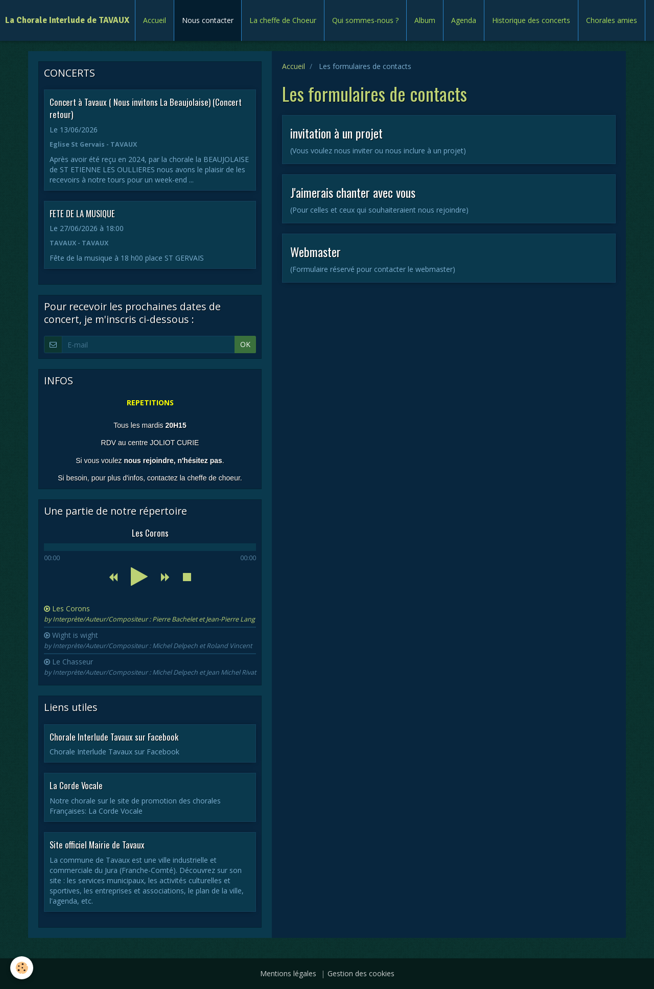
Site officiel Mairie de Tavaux (97, 844)
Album (424, 20)
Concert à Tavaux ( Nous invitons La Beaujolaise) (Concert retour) (146, 108)
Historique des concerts (531, 20)
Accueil (154, 20)
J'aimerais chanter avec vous (352, 192)
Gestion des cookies (361, 973)
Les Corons (149, 614)
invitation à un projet (336, 133)
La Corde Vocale (76, 785)
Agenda (463, 20)
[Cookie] (21, 967)
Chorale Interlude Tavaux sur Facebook (114, 736)
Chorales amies (611, 20)
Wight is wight (148, 640)
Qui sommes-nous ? (365, 20)
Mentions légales (288, 973)
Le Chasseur (150, 667)
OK (245, 344)
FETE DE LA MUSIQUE (82, 212)
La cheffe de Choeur (282, 20)
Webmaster (315, 251)
